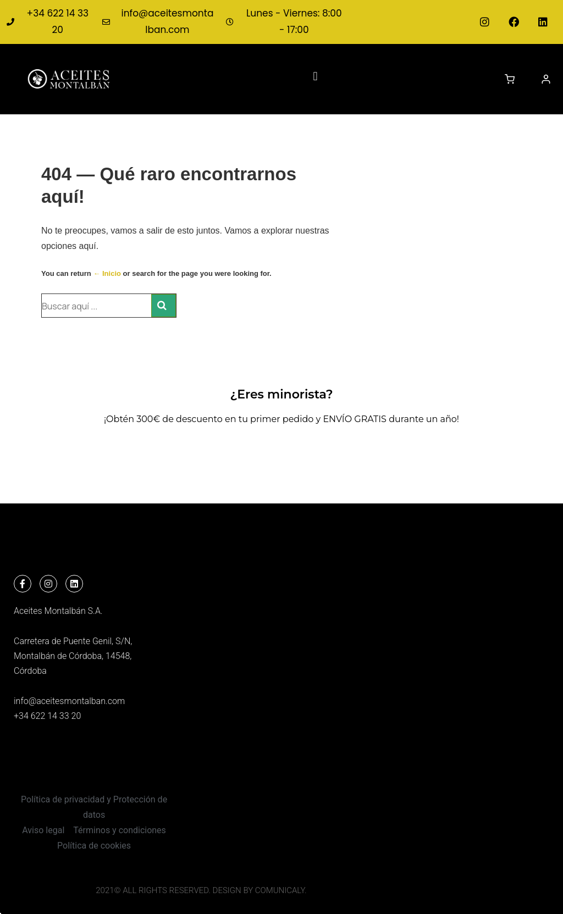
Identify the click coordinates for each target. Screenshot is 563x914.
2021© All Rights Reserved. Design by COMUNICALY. (201, 890)
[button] (315, 76)
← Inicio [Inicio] (107, 273)
